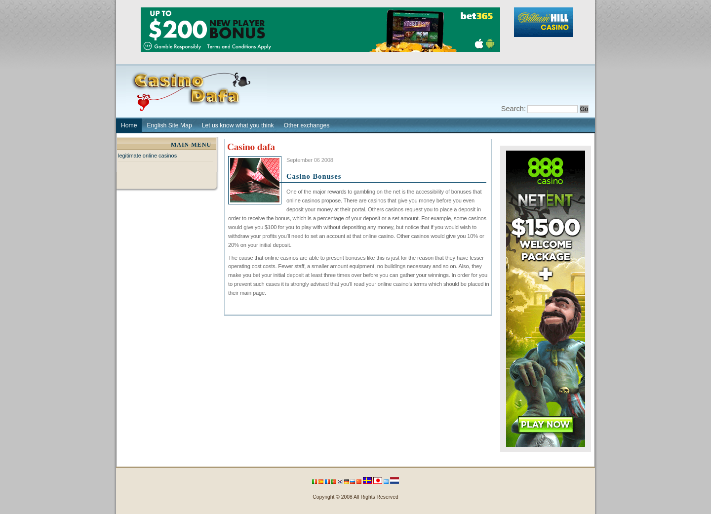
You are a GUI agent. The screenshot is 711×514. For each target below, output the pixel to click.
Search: (513, 109)
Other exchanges (307, 125)
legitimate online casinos (147, 155)
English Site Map (169, 125)
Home (129, 125)
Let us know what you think (238, 125)
